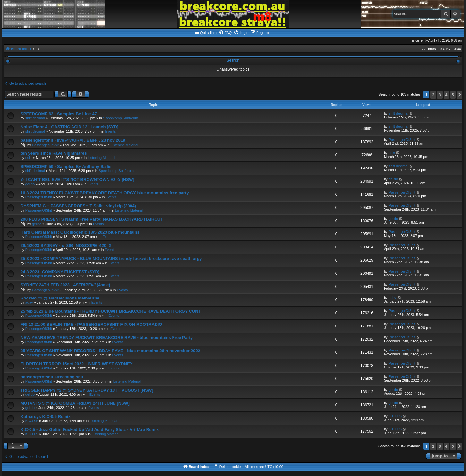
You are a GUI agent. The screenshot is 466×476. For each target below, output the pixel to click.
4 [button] (446, 95)
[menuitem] (225, 33)
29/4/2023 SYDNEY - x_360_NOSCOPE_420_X (66, 245)
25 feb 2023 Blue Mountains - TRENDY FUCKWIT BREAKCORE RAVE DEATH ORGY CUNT (111, 311)
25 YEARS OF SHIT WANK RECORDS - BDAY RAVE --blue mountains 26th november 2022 (110, 350)
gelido (30, 184)
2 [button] (433, 95)
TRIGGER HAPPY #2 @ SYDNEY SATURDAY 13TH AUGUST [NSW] (87, 390)
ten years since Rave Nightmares (54, 153)
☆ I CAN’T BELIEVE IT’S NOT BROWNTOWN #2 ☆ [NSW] (77, 179)
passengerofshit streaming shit (52, 377)
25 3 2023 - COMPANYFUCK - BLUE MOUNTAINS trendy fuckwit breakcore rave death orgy (111, 258)
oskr (28, 158)
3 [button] (440, 95)
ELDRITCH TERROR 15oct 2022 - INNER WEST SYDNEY (77, 363)
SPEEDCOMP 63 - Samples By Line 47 (59, 113)
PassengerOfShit (45, 145)
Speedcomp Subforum (120, 118)
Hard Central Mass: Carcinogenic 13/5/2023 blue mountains (80, 232)
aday (29, 302)
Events (110, 131)
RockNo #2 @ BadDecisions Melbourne (60, 298)
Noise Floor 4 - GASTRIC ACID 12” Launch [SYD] (69, 127)
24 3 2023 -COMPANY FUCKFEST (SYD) (60, 271)
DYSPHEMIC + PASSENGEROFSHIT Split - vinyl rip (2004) (78, 205)
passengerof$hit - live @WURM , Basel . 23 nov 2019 (73, 140)
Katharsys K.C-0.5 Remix (46, 416)
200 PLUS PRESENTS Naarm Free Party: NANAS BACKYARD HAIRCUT (92, 219)
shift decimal (35, 118)
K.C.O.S (31, 421)
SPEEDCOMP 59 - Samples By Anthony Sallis (66, 166)
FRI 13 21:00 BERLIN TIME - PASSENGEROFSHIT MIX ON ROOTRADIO (91, 324)
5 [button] (453, 95)
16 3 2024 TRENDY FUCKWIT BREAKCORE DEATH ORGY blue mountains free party (105, 192)
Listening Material (124, 145)
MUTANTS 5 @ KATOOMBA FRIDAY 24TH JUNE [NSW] (75, 403)
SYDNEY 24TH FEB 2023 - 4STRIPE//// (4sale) (65, 284)
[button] (459, 95)
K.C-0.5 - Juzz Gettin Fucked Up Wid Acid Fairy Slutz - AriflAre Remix (90, 429)
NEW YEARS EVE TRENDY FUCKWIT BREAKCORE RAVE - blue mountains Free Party (107, 337)
